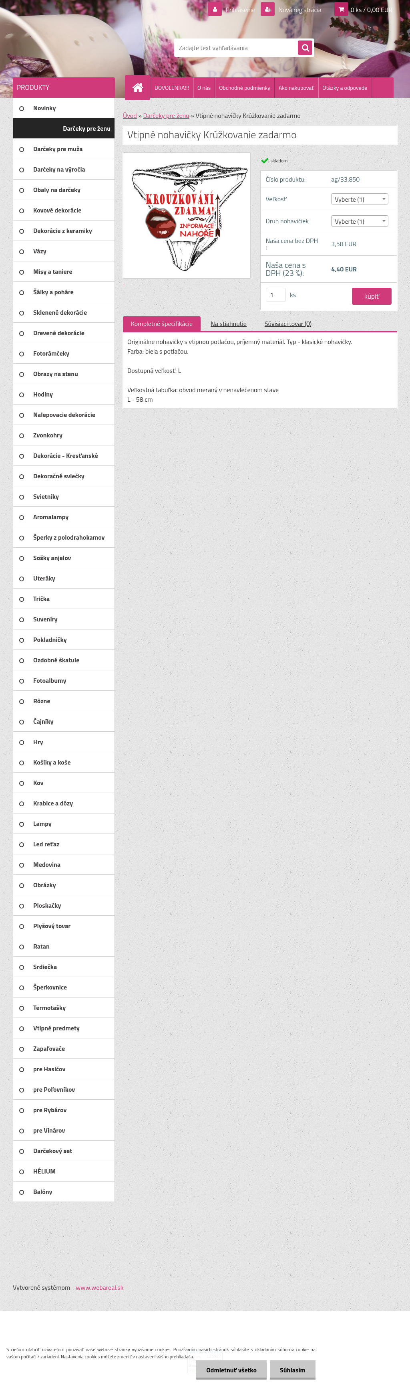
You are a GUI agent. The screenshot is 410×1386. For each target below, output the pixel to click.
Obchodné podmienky (244, 87)
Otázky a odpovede (344, 87)
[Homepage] (141, 87)
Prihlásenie (240, 9)
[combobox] (359, 198)
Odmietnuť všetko (231, 1370)
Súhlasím (292, 1370)
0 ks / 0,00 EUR (371, 9)
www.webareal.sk (100, 1287)
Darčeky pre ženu (166, 115)
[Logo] (68, 48)
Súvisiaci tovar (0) (288, 323)
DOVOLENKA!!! (172, 87)
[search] (305, 48)
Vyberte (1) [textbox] (349, 199)
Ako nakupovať (296, 87)
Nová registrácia (299, 9)
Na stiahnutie (229, 323)
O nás (204, 87)
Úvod (130, 115)
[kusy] (276, 295)
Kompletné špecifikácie (162, 323)
